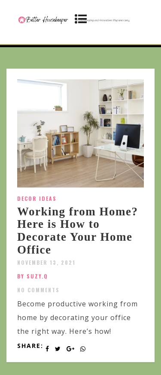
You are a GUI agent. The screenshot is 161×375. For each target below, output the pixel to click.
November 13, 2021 (46, 262)
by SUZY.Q (32, 276)
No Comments (38, 289)
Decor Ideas (37, 198)
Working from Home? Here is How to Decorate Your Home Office (77, 230)
